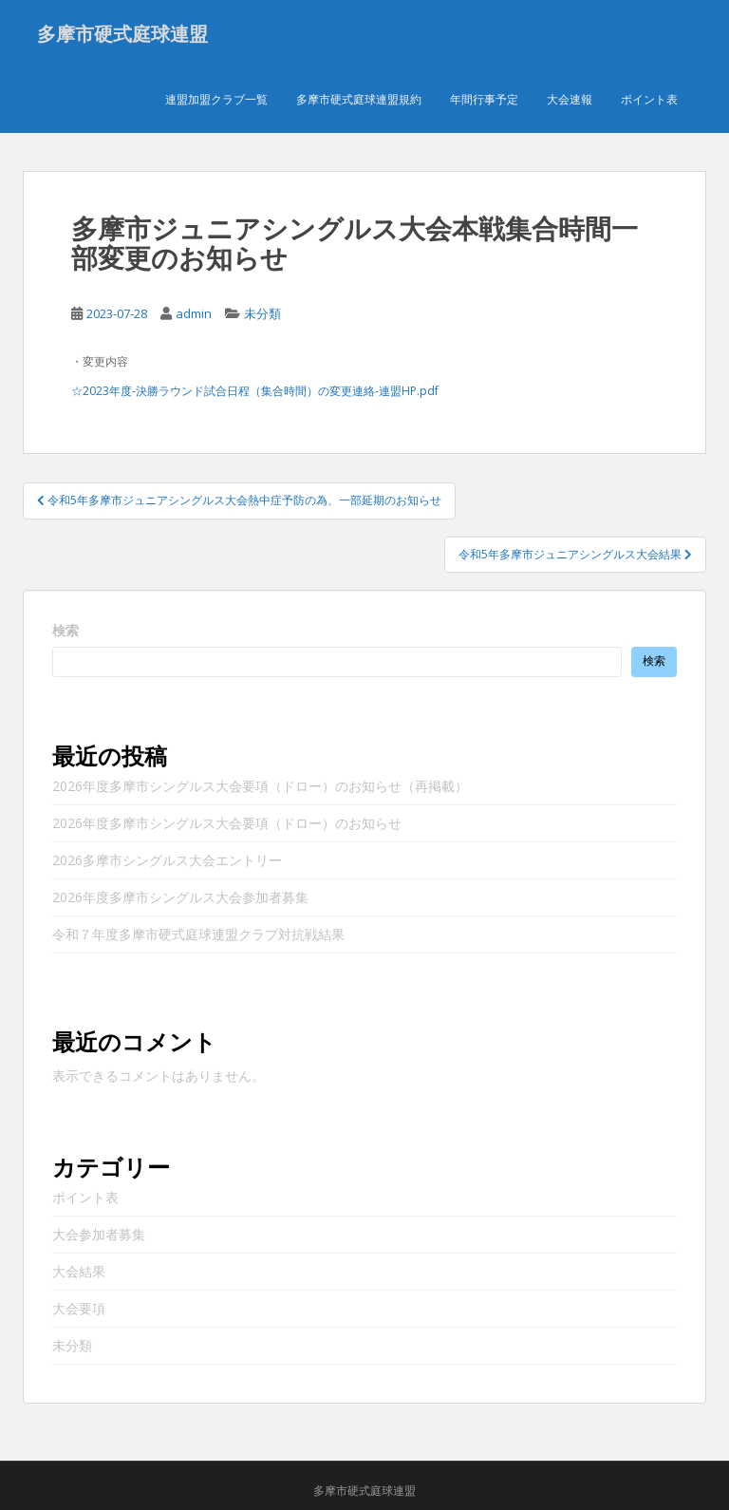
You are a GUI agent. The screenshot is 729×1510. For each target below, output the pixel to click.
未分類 (262, 313)
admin (194, 313)
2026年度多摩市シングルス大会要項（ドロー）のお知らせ (227, 823)
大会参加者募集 (98, 1234)
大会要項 (78, 1308)
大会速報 (569, 99)
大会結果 (78, 1271)
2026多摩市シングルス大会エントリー (167, 860)
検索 (65, 630)
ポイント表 (649, 99)
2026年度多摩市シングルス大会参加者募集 (180, 897)
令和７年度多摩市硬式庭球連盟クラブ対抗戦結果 (198, 934)
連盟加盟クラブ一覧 (216, 99)
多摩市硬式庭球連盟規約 (358, 99)
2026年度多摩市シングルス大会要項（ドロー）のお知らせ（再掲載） (260, 786)
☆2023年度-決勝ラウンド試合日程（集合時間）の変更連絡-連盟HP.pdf (255, 391)
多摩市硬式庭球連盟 (122, 33)
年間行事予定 (484, 99)
